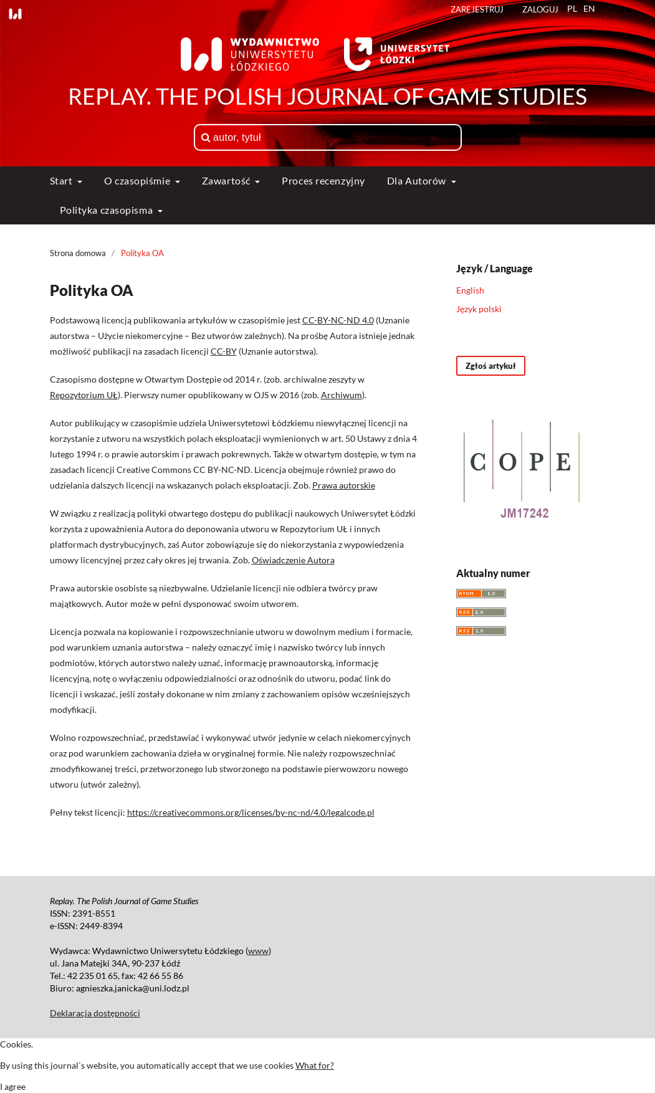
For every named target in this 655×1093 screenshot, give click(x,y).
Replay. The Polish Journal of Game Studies (327, 96)
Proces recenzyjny (323, 180)
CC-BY (224, 351)
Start (62, 180)
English (470, 290)
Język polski (479, 308)
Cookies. (16, 1044)
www (258, 950)
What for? (314, 1065)
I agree (13, 1086)
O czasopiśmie (138, 180)
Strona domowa (78, 253)
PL (572, 8)
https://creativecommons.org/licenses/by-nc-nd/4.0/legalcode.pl (251, 812)
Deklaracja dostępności (95, 1013)
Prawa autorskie (343, 485)
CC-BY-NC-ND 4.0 (338, 320)
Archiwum (341, 394)
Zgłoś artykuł (491, 366)
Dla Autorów (418, 180)
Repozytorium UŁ (84, 394)
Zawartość (227, 180)
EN (589, 8)
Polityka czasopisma (107, 210)
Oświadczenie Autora (293, 560)
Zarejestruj (477, 9)
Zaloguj (540, 9)
